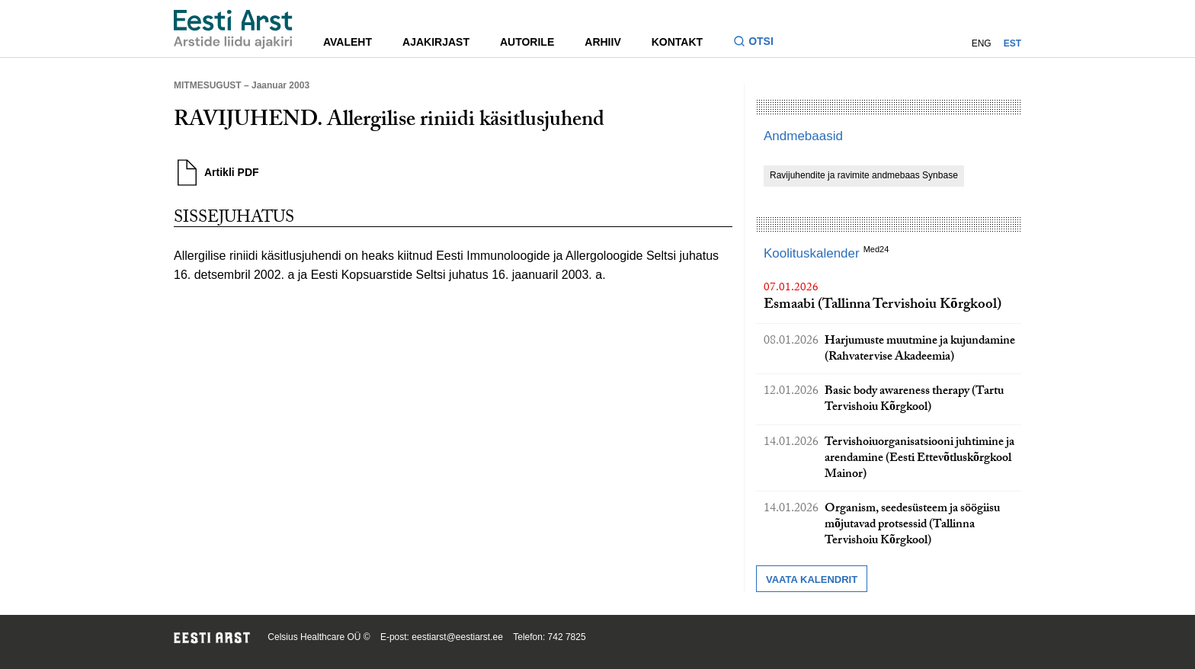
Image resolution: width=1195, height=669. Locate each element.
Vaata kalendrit (811, 579)
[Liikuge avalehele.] (233, 29)
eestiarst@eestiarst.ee (457, 637)
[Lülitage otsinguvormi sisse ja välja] (759, 43)
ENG (982, 43)
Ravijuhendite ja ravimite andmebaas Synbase (864, 175)
